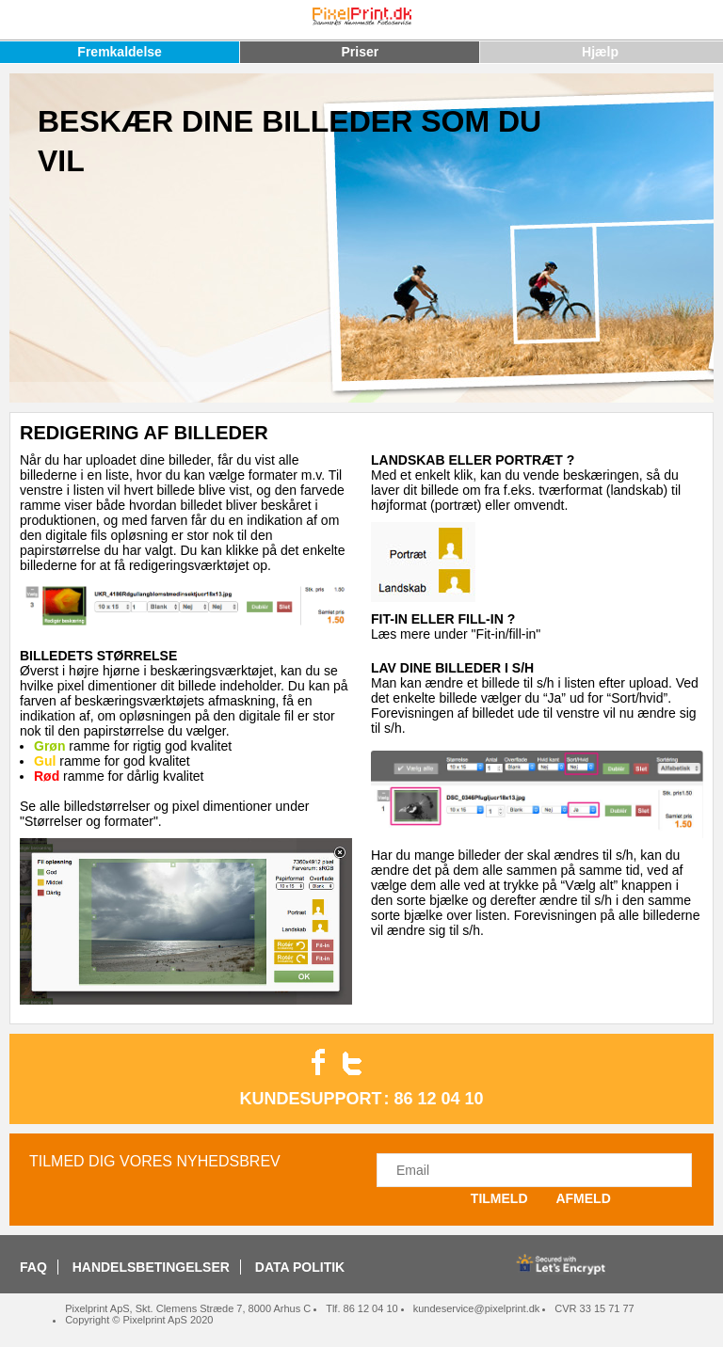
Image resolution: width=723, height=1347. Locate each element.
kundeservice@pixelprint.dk (476, 1308)
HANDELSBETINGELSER (151, 1267)
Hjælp (600, 51)
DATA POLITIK (300, 1267)
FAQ (33, 1267)
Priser (359, 51)
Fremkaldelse (119, 51)
